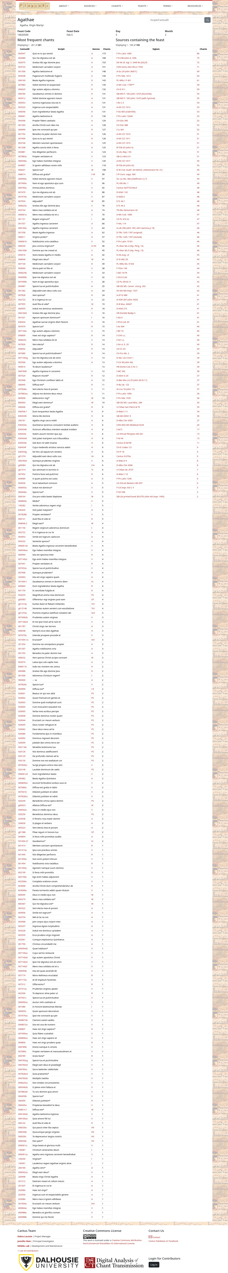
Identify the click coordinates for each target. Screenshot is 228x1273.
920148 (21, 769)
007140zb (23, 957)
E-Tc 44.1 (121, 201)
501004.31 (23, 841)
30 (198, 416)
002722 (21, 532)
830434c (22, 433)
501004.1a (23, 639)
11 (198, 442)
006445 (21, 384)
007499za (23, 1033)
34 (198, 411)
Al (92, 805)
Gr (92, 456)
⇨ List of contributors (28, 1250)
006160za (23, 1118)
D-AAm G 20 (122, 375)
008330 (21, 245)
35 (198, 402)
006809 (21, 335)
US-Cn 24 (121, 348)
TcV (93, 603)
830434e (22, 442)
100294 (21, 1158)
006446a (22, 492)
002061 (21, 939)
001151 (21, 219)
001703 (21, 653)
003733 (21, 66)
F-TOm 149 (122, 268)
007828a (22, 389)
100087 (21, 1149)
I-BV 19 (120, 331)
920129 (21, 756)
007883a (22, 156)
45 (198, 254)
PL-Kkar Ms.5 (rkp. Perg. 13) (130, 250)
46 (198, 228)
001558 (21, 232)
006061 (21, 116)
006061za (23, 1154)
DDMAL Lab (23, 1246)
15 (198, 433)
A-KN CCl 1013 (123, 107)
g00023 (22, 805)
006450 (21, 1100)
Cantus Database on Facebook (163, 1241)
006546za (23, 550)
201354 (21, 644)
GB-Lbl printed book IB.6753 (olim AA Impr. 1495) (140, 496)
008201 (21, 169)
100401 (21, 1163)
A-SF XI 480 (122, 295)
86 (198, 53)
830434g (22, 451)
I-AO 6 (120, 317)
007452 (21, 474)
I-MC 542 (121, 371)
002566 (21, 362)
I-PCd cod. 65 (123, 322)
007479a (22, 196)
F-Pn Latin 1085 (124, 53)
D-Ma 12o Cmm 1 (125, 357)
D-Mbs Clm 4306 (125, 465)
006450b (22, 1096)
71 (198, 66)
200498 (21, 1176)
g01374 (22, 456)
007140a (22, 331)
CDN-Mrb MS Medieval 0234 (130, 424)
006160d (22, 313)
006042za (23, 1172)
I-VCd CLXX (122, 277)
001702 (21, 134)
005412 (21, 98)
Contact (154, 1237)
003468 (21, 921)
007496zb (23, 617)
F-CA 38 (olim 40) (125, 362)
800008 (21, 398)
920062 (21, 729)
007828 (21, 295)
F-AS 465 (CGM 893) (126, 111)
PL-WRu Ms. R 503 (125, 263)
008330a (22, 1127)
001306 (21, 71)
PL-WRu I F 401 (124, 80)
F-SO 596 (121, 492)
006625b (22, 272)
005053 (21, 102)
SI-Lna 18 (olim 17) (126, 389)
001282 (21, 290)
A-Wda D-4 (122, 460)
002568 (21, 380)
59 (198, 84)
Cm (93, 465)
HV (95, 245)
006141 (21, 518)
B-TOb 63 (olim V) (125, 147)
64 (198, 75)
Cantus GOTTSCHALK (127, 187)
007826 (21, 344)
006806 (21, 1042)
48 (198, 187)
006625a (22, 205)
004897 (21, 165)
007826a (22, 684)
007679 (21, 326)
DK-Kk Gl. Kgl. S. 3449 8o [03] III (132, 62)
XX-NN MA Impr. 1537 (127, 290)
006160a (22, 228)
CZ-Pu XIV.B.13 (124, 281)
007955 (21, 304)
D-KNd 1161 (122, 192)
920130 (21, 760)
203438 (21, 818)
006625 (21, 89)
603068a (22, 890)
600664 (21, 586)
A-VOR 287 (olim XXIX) (127, 299)
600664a (22, 1208)
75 (198, 58)
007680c (22, 1051)
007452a (22, 568)
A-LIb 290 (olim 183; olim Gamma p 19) (135, 228)
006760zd (23, 1064)
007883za (23, 393)
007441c (22, 997)
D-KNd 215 (122, 308)
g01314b (22, 608)
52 (198, 120)
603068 (21, 885)
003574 (21, 662)
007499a (22, 183)
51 (198, 134)
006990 (21, 129)
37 (198, 375)
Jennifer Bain (25, 1241)
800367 (21, 903)
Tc (92, 469)
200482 (21, 778)
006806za (23, 1038)
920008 (21, 715)
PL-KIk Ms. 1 (123, 183)
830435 (21, 510)
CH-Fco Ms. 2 (123, 353)
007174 (21, 975)
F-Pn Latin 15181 (125, 241)
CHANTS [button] (116, 6)
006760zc (22, 1069)
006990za (23, 1002)
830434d (22, 438)
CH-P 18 (120, 451)
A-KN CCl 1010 (123, 134)
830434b (22, 429)
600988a (22, 1212)
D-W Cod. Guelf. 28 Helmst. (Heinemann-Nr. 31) (139, 169)
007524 (21, 375)
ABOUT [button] (63, 6)
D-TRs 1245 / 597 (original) (129, 232)
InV (93, 639)
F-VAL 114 (121, 223)
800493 (21, 402)
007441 (21, 563)
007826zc (22, 765)
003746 (21, 143)
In (92, 581)
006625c (22, 339)
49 (198, 169)
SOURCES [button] (89, 6)
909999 (21, 689)
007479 (21, 192)
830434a (22, 424)
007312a (22, 988)
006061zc (22, 1145)
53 (198, 107)
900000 (21, 680)
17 (198, 429)
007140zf (22, 966)
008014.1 (22, 1109)
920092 (21, 738)
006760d (22, 460)
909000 (21, 268)
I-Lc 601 (120, 129)
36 (198, 393)
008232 (21, 657)
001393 (21, 125)
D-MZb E (121, 196)
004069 (21, 478)
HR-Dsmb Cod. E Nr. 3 (127, 366)
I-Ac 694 (120, 326)
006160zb (23, 1114)
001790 (21, 944)
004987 (21, 286)
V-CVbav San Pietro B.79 (128, 407)
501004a (22, 1203)
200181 (21, 420)
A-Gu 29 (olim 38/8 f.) (127, 71)
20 (198, 424)
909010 (21, 366)
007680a (22, 787)
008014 (21, 174)
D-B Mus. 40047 (124, 304)
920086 (21, 733)
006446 (21, 407)
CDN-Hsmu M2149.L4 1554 (130, 66)
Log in (154, 1264)
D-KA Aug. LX (123, 254)
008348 (21, 630)
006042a (22, 809)
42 (198, 281)
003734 (21, 917)
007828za (23, 796)
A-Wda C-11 (122, 411)
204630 (21, 823)
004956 (21, 912)
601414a (22, 850)
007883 (21, 84)
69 (198, 71)
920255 (21, 595)
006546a (22, 160)
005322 (21, 908)
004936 (21, 483)
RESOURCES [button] (194, 6)
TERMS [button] (167, 6)
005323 (21, 827)
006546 (21, 111)
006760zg (23, 1060)
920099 (21, 742)
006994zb (23, 948)
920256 (21, 814)
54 (198, 102)
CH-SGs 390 (122, 120)
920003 (21, 702)
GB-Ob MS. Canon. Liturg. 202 (131, 286)
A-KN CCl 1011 (123, 138)
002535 (21, 935)
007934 (21, 201)
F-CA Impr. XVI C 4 (125, 487)
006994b (22, 970)
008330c (22, 1136)
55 (198, 93)
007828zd (23, 1073)
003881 (21, 152)
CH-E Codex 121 (124, 447)
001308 (21, 147)
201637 (21, 1185)
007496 (21, 572)
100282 (21, 505)
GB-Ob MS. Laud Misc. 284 (129, 402)
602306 (21, 993)
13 (198, 438)
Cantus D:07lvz (124, 456)
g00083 (22, 599)
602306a (22, 881)
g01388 (22, 832)
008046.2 (22, 523)
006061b (22, 241)
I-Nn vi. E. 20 (123, 344)
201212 (21, 1181)
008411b (22, 666)
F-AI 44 (120, 438)
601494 (21, 863)
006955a (22, 487)
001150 (21, 527)
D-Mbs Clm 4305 (125, 420)
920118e (22, 747)
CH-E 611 (121, 89)
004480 (21, 58)
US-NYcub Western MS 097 (130, 483)
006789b (22, 1047)
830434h (22, 416)
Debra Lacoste (25, 1236)
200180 (21, 1167)
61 (198, 80)
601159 (21, 590)
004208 (21, 75)
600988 (21, 671)
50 (198, 160)
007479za (23, 1015)
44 (198, 268)
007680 (21, 353)
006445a (22, 1105)
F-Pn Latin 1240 (124, 478)
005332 (21, 541)
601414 (21, 845)
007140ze (23, 961)
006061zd (23, 774)
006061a (22, 214)
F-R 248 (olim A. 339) (126, 58)
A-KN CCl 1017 (123, 160)
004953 (21, 536)
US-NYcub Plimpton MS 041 (130, 433)
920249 (21, 800)
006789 (21, 1055)
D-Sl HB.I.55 (122, 259)
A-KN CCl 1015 (123, 143)
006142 (21, 1123)
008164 (21, 496)
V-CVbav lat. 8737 (125, 469)
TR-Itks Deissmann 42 (127, 210)
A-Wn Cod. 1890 (124, 214)
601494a (22, 868)
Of (92, 599)
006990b (22, 277)
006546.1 (22, 411)
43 (198, 272)
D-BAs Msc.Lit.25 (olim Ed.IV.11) (132, 380)
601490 (21, 854)
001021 (21, 317)
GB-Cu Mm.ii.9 (123, 156)
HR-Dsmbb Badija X (126, 313)
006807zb (23, 1020)
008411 (21, 237)
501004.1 (22, 581)
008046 (21, 259)
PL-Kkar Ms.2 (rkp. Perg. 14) (130, 245)
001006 (21, 675)
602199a (22, 876)
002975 (21, 62)
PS (92, 595)
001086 (21, 1006)
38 (198, 371)
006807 (21, 1029)
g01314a (22, 603)
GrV (93, 612)
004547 (21, 53)
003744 (21, 210)
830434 (21, 322)
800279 (21, 899)
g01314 (22, 469)
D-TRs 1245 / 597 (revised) (129, 237)
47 (198, 214)
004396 (21, 120)
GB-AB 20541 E (124, 416)
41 (198, 295)
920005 (21, 711)
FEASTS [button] (142, 6)
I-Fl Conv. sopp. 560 (126, 174)
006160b (22, 250)
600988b (22, 1217)
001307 (21, 648)
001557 (21, 223)
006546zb (23, 1087)
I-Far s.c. (121, 339)
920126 (21, 751)
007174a (22, 979)
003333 (21, 107)
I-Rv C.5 (120, 102)
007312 (21, 984)
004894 (21, 836)
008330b (22, 1132)
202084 (21, 1190)
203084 (21, 1199)
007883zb (23, 1091)
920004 (21, 706)
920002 (21, 697)
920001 (21, 693)
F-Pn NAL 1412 (124, 75)
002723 (21, 299)
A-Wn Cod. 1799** (125, 84)
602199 (21, 872)
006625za (23, 1082)
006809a (22, 501)
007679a (22, 635)
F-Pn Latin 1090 (124, 393)
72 (198, 62)
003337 (21, 926)
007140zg (23, 357)
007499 (21, 138)
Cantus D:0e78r (124, 442)
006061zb (23, 545)
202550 (21, 1194)
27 (198, 420)
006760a (22, 187)
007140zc (22, 559)
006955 (21, 308)
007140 (21, 263)
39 (198, 353)
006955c (22, 1011)
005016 (21, 254)
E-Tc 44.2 (121, 205)
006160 (21, 80)
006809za (23, 782)
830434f (22, 447)
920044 (21, 720)
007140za (23, 953)
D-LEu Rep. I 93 (124, 152)
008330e (22, 1140)
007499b (22, 281)
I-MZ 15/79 (122, 272)
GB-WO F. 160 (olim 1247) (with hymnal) (136, 98)
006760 (21, 93)
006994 (21, 554)
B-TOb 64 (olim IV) (125, 165)
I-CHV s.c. (121, 335)
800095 (21, 894)
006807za (23, 1024)
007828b (22, 514)
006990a (22, 178)
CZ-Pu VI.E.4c (123, 219)
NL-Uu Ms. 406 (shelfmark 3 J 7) (132, 178)
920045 (21, 724)
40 (198, 326)
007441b (22, 791)
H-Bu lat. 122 (123, 384)
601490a (22, 859)
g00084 (22, 465)
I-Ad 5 (119, 429)
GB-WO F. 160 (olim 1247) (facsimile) (134, 93)
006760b (22, 371)
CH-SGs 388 (122, 125)
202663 (21, 577)
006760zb (23, 1078)
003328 (21, 930)
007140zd (23, 621)
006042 (21, 348)
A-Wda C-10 (122, 474)
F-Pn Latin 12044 (125, 116)
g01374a (22, 612)
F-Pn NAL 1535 (124, 398)
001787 (21, 626)
